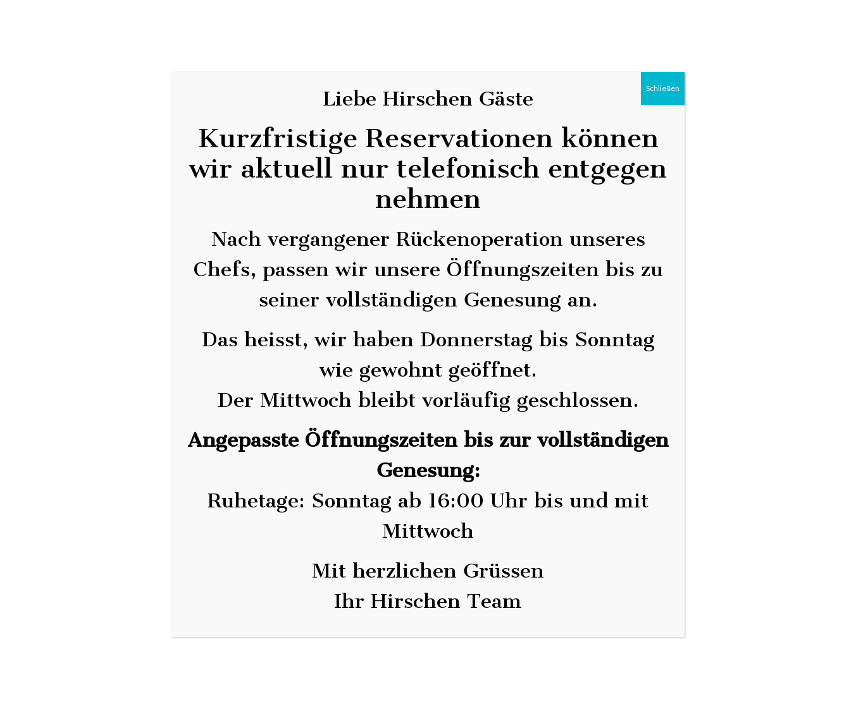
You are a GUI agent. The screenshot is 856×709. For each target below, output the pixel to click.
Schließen (662, 88)
